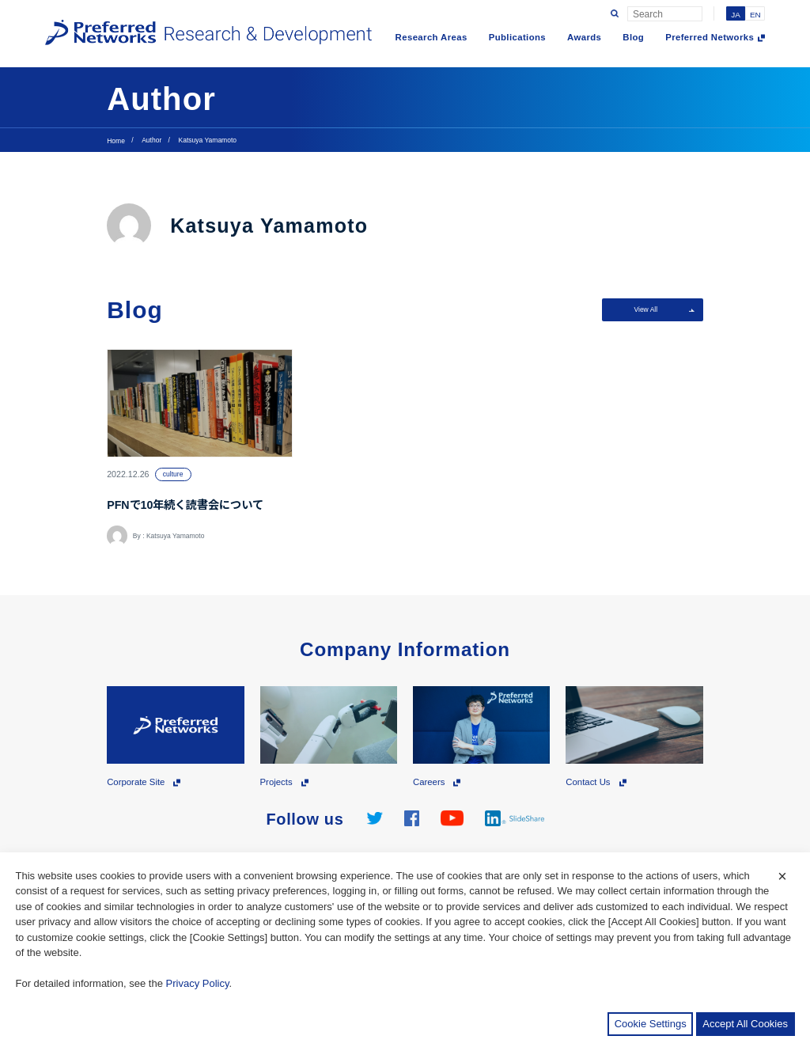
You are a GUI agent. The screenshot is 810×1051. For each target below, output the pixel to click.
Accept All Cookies (745, 1024)
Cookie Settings (651, 1024)
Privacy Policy (197, 983)
